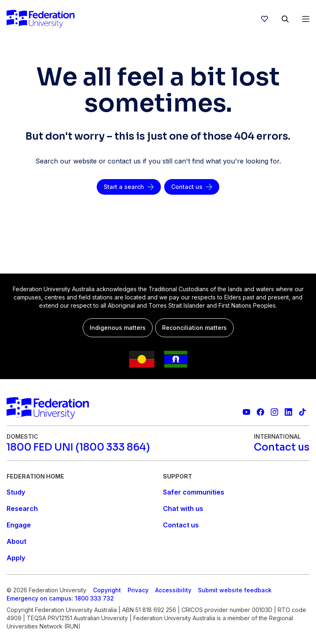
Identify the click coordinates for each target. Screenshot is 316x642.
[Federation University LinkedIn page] (288, 412)
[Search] (285, 19)
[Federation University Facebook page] (260, 412)
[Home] (40, 19)
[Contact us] (191, 187)
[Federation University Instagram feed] (274, 412)
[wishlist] (264, 19)
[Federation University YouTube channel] (246, 412)
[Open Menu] (305, 19)
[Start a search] (129, 187)
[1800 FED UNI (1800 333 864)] (78, 447)
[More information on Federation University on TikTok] (302, 412)
